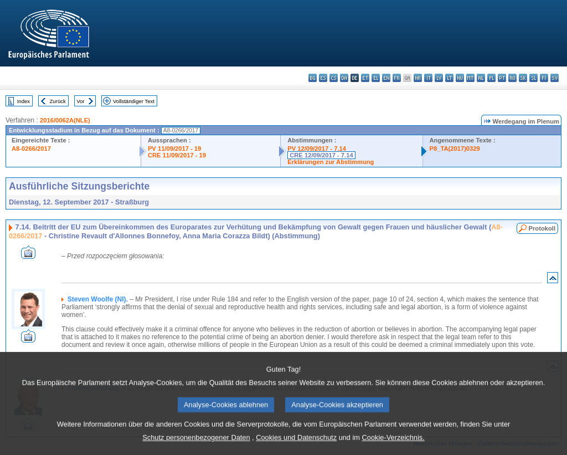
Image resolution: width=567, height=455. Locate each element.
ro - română (512, 78)
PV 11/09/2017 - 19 (174, 148)
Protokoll (542, 228)
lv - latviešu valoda (439, 78)
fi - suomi (544, 78)
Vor (80, 101)
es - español (323, 78)
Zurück (58, 101)
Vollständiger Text (133, 101)
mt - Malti (470, 78)
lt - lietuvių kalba (449, 78)
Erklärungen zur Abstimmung (330, 162)
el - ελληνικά (376, 78)
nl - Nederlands (481, 78)
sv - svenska (554, 78)
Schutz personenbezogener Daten (196, 447)
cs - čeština (333, 78)
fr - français (397, 78)
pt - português (502, 78)
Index (23, 101)
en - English (386, 78)
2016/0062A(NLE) (65, 120)
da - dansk (344, 78)
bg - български (312, 78)
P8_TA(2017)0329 (455, 148)
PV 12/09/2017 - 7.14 (316, 148)
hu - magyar (460, 78)
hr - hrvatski (418, 78)
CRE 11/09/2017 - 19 (177, 155)
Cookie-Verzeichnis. (393, 447)
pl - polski (491, 78)
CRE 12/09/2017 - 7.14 (321, 155)
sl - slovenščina (533, 78)
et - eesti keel (365, 78)
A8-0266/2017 (31, 148)
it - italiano (428, 78)
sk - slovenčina (523, 78)
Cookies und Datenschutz (296, 447)
